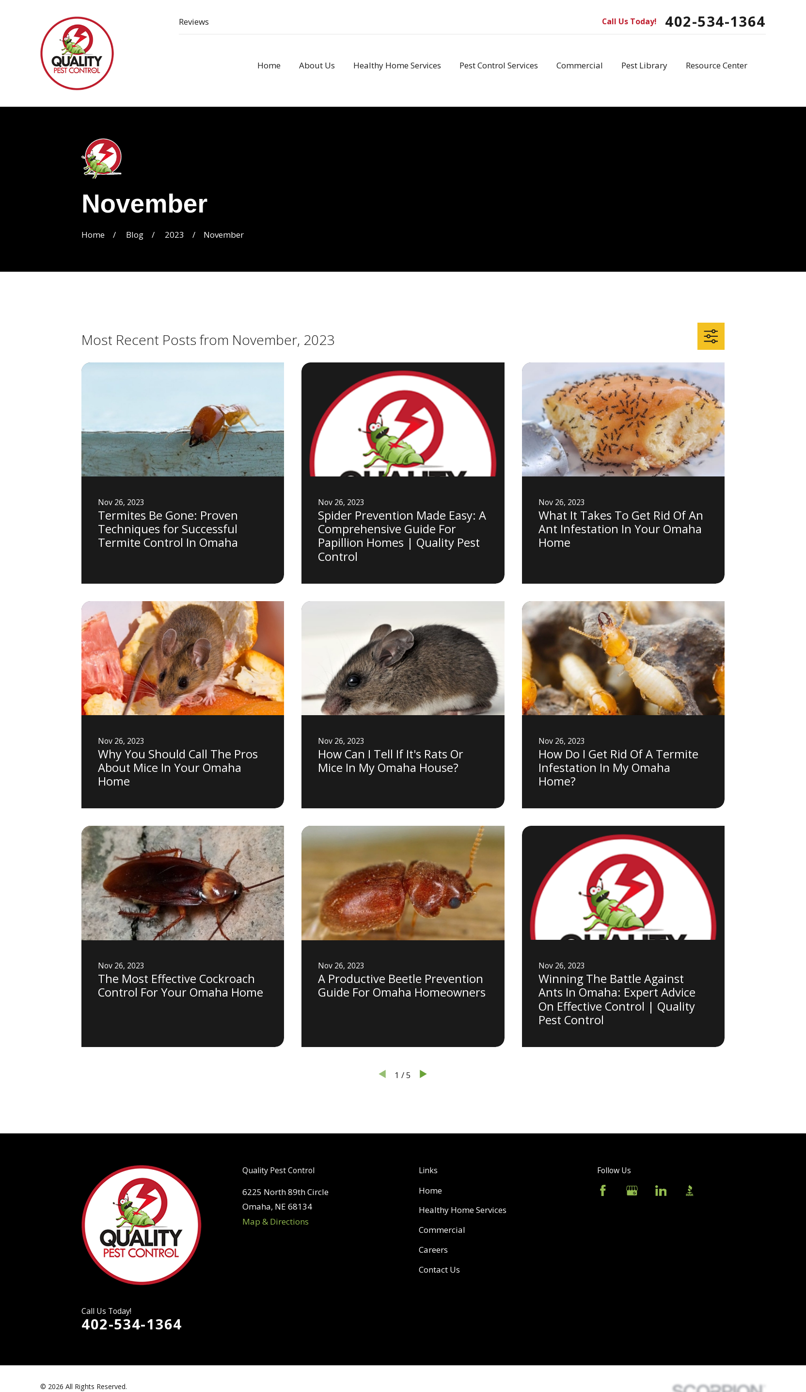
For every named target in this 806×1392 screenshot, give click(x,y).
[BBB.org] (689, 1190)
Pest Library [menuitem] (644, 65)
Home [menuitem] (269, 65)
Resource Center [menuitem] (716, 65)
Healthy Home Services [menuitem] (397, 65)
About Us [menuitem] (317, 65)
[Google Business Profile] (632, 1190)
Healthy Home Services (462, 1209)
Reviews (194, 21)
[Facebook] (603, 1190)
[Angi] (719, 1190)
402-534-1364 (715, 22)
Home (430, 1190)
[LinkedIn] (661, 1190)
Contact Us (439, 1269)
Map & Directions (275, 1221)
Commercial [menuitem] (579, 65)
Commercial (442, 1229)
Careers (433, 1249)
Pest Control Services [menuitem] (498, 65)
